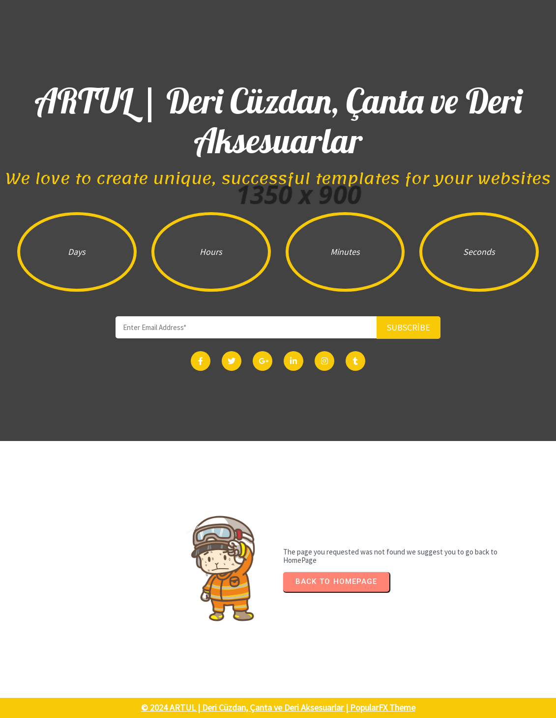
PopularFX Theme (382, 707)
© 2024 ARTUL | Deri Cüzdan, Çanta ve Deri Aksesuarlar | (245, 707)
